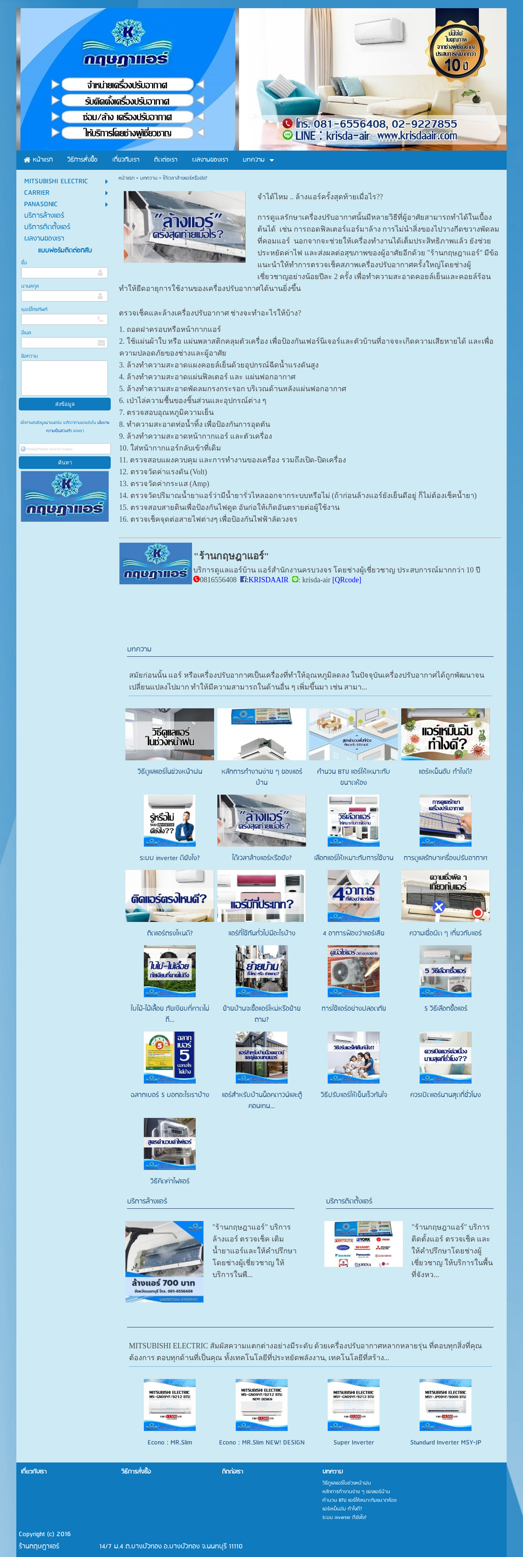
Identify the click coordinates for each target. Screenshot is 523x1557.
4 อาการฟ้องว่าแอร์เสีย (353, 933)
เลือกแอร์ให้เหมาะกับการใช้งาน (353, 858)
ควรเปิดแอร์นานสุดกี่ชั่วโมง (445, 1095)
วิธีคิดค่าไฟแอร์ (170, 1181)
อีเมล (26, 333)
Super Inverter (353, 1418)
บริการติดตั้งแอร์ (349, 1202)
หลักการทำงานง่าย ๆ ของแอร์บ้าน (261, 777)
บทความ (148, 178)
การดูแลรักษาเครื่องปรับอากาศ (445, 858)
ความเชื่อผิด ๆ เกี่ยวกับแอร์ (445, 933)
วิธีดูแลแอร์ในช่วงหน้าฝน (170, 771)
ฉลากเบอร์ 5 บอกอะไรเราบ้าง (170, 1095)
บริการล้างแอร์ (147, 1202)
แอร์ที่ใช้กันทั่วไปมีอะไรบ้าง (261, 933)
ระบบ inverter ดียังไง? (170, 858)
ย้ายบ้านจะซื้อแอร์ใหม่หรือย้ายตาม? (262, 1014)
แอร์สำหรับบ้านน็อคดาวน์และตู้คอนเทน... (262, 1101)
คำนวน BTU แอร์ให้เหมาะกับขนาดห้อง (353, 777)
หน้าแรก (126, 178)
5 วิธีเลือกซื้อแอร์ (445, 1008)
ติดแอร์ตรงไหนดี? (170, 933)
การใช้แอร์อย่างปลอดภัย (354, 1008)
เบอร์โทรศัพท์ (34, 309)
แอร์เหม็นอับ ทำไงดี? (445, 771)
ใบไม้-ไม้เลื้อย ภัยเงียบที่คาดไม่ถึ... (170, 1014)
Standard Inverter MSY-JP (445, 1418)
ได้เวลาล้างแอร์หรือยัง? (262, 858)
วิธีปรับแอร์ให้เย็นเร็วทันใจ (354, 1095)
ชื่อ (24, 263)
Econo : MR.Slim (170, 1418)
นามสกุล (30, 286)
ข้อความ (29, 356)
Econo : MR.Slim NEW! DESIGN (262, 1418)
